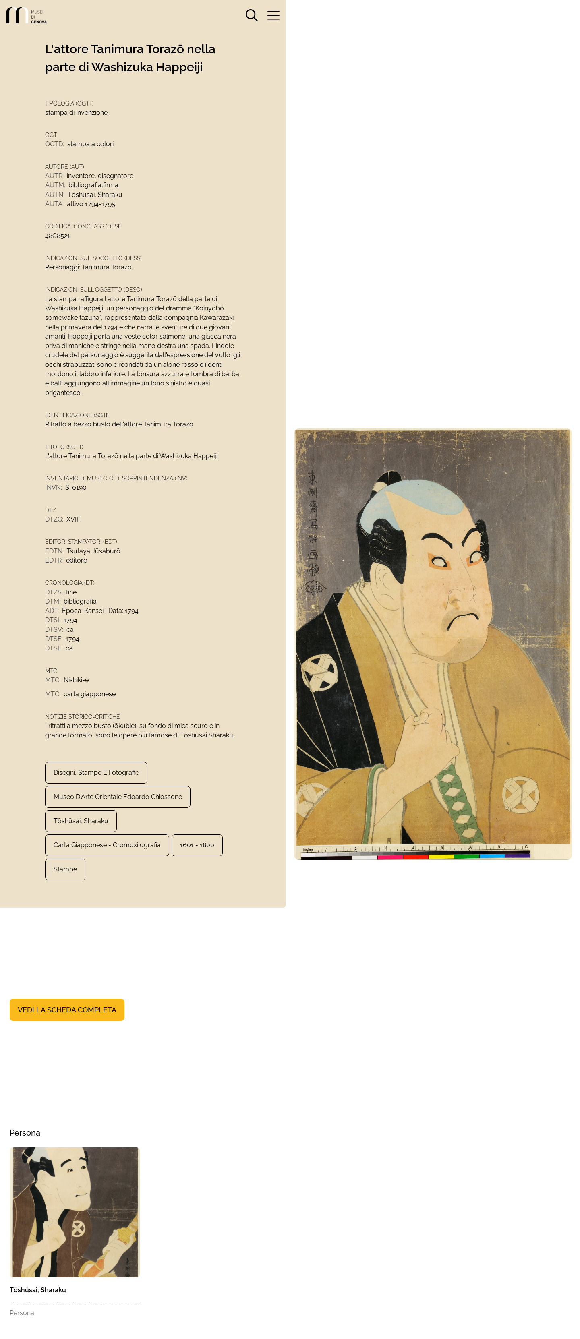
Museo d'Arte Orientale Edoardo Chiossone (118, 812)
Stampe (65, 884)
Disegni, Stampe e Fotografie (96, 788)
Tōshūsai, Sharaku (81, 836)
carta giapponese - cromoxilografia (107, 860)
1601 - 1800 (197, 860)
